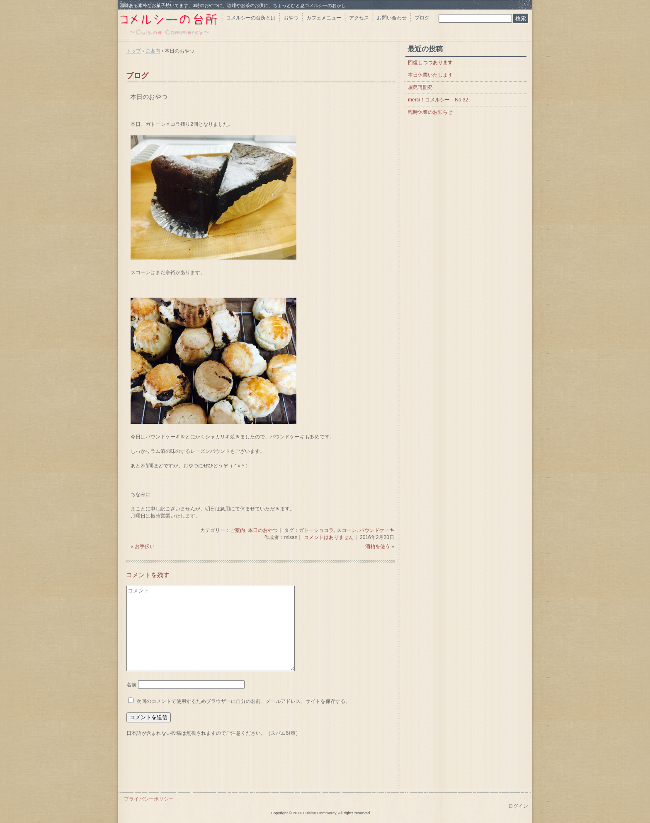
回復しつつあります (430, 62)
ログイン (518, 806)
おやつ (291, 18)
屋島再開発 (420, 87)
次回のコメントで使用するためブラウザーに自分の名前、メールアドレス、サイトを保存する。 (243, 701)
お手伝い (145, 546)
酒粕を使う (377, 546)
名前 (131, 685)
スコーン (347, 530)
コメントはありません (329, 537)
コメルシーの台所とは (251, 18)
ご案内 (237, 530)
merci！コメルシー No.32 (438, 100)
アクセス (359, 18)
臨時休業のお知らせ (430, 112)
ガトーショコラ (316, 530)
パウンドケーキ (376, 530)
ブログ (422, 18)
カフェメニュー (323, 18)
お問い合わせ (392, 18)
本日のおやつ (148, 96)
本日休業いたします (430, 75)
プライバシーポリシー (149, 799)
